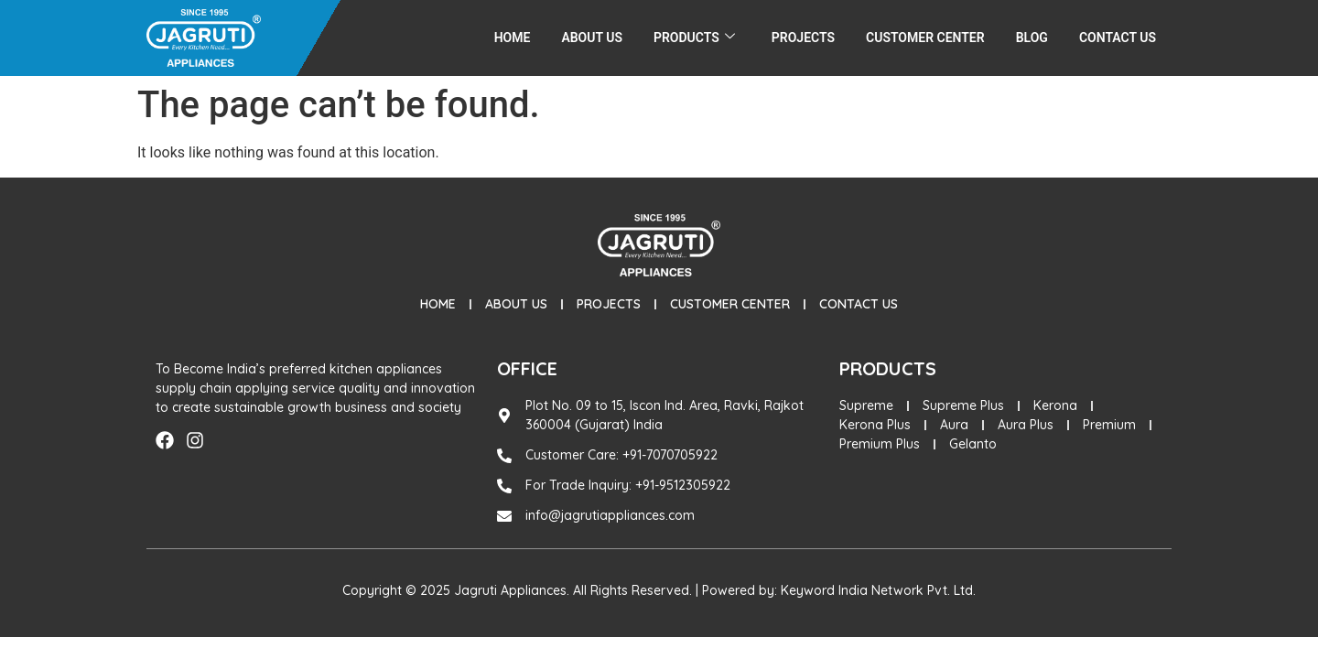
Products (694, 38)
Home (512, 37)
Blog (1032, 37)
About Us (591, 37)
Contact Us (1117, 37)
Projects (803, 37)
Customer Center (925, 37)
